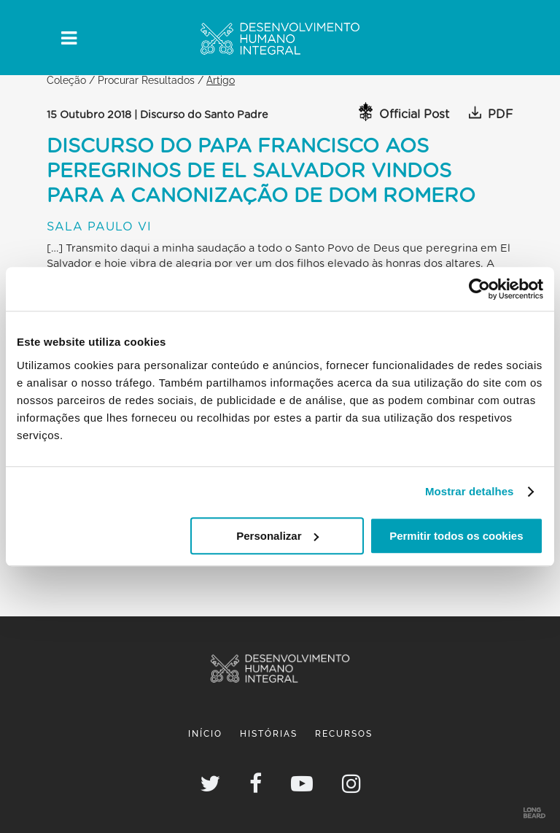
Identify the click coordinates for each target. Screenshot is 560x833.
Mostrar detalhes (469, 491)
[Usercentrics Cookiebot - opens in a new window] (479, 289)
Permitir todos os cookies (456, 536)
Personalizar (277, 536)
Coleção (66, 80)
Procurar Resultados (146, 80)
